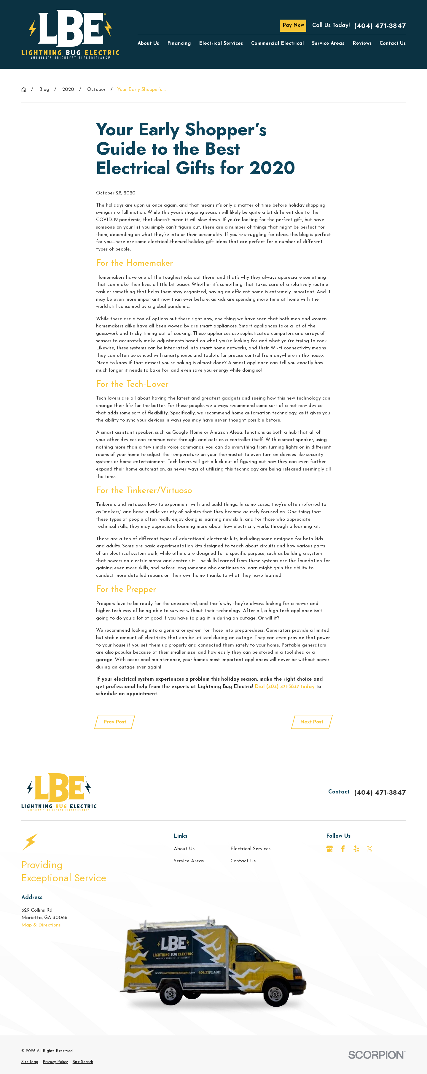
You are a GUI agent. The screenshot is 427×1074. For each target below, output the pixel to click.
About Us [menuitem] (148, 43)
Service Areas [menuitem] (328, 43)
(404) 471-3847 (380, 25)
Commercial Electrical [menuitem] (277, 43)
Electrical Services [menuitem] (221, 43)
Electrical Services (250, 849)
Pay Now (293, 25)
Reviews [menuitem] (362, 43)
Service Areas (189, 861)
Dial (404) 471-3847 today (285, 687)
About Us (184, 849)
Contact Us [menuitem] (393, 43)
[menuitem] (29, 1062)
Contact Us (243, 861)
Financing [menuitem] (179, 43)
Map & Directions (40, 925)
